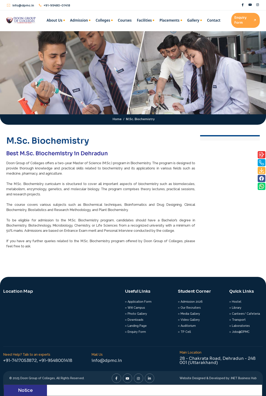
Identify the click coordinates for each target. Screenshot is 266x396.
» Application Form (138, 301)
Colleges (103, 20)
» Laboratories (239, 325)
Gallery (193, 20)
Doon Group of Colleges (37, 378)
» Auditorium (187, 325)
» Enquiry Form (135, 331)
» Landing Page (136, 325)
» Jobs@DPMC (239, 331)
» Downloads (134, 319)
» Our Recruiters (189, 307)
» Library (235, 307)
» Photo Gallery (136, 313)
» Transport (237, 319)
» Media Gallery (189, 313)
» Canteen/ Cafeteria (244, 313)
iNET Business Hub (244, 378)
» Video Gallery (189, 319)
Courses (125, 20)
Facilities (144, 20)
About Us (54, 20)
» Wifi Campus (135, 307)
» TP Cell (184, 331)
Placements (169, 20)
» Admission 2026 (190, 301)
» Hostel (235, 301)
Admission (79, 20)
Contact (213, 20)
